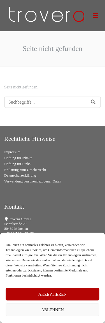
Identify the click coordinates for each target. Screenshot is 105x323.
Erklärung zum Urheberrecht (25, 170)
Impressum (12, 152)
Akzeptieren (52, 294)
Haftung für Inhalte (18, 158)
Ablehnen (52, 310)
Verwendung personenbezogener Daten (32, 181)
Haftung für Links (17, 164)
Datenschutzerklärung (20, 175)
